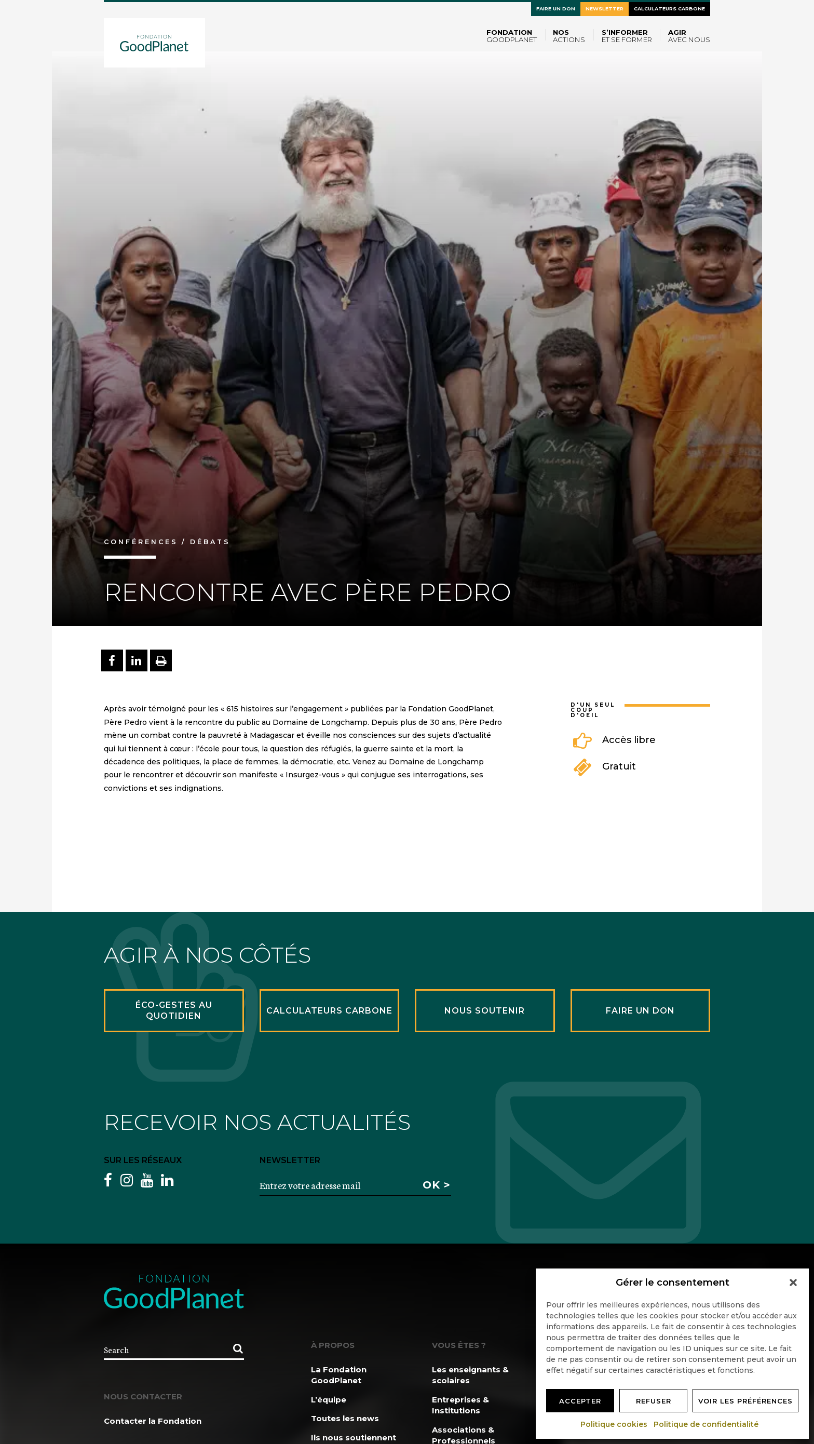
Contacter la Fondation (152, 1421)
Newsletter (604, 8)
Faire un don (555, 8)
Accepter (580, 1401)
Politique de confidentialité (706, 1424)
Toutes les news (345, 1418)
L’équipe (328, 1400)
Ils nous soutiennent (353, 1437)
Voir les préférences (745, 1401)
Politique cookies (614, 1424)
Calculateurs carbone (669, 8)
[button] (793, 1282)
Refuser (653, 1401)
